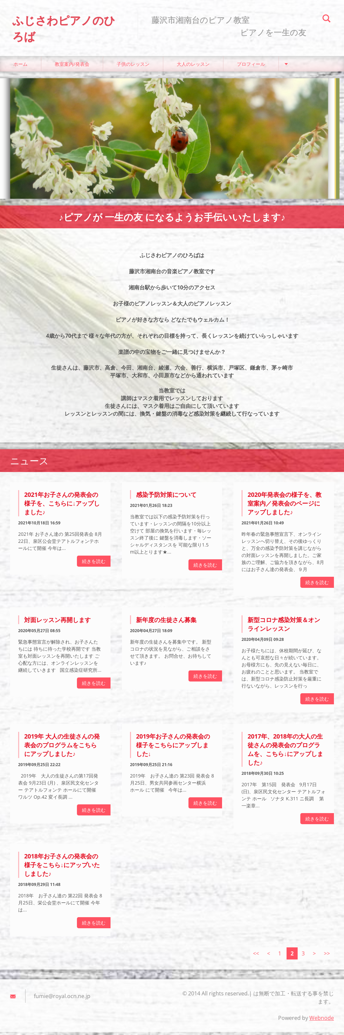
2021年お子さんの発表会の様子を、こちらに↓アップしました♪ (62, 506)
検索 (326, 19)
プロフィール (251, 67)
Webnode (321, 1021)
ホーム (20, 67)
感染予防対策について (166, 497)
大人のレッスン (193, 67)
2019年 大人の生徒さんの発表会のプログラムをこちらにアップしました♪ (62, 748)
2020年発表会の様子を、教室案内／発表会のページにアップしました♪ (284, 506)
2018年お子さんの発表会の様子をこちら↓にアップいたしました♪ (62, 867)
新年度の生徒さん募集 (166, 623)
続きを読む (93, 564)
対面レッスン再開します (57, 623)
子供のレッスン (133, 67)
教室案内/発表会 (72, 67)
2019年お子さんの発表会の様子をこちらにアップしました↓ (173, 748)
